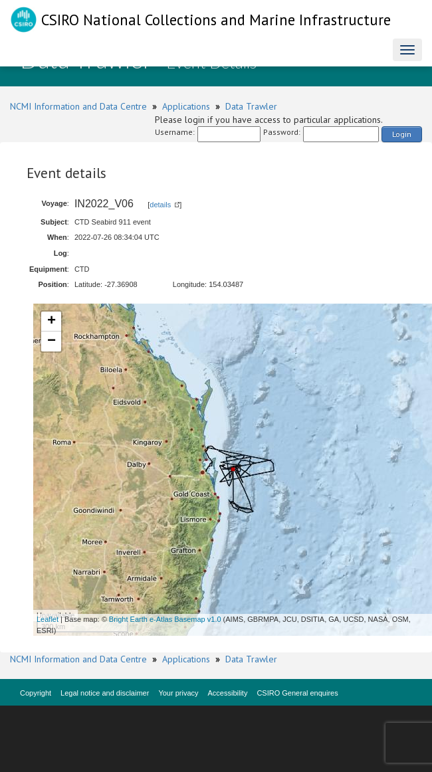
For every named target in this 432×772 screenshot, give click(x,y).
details (160, 205)
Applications (186, 106)
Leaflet (47, 619)
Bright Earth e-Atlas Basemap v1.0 (165, 619)
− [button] (51, 341)
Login (401, 134)
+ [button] (51, 322)
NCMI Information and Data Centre (78, 106)
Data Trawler (251, 106)
